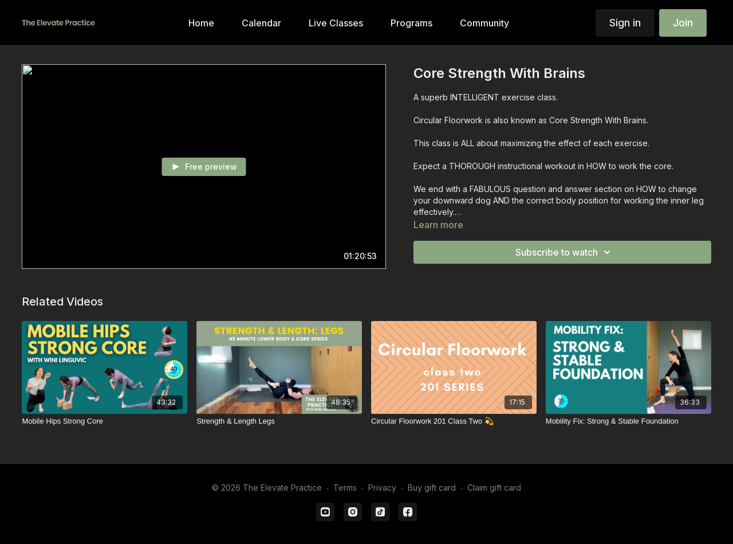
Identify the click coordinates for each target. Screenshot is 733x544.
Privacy (382, 487)
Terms (345, 487)
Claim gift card (494, 487)
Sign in (625, 23)
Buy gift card (432, 487)
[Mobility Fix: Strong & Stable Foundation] (628, 421)
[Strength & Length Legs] (279, 421)
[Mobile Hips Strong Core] (104, 421)
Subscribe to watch (564, 252)
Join (683, 23)
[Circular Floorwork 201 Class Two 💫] (454, 421)
